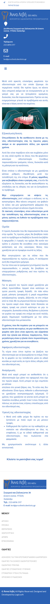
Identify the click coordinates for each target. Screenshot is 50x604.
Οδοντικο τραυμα (10, 565)
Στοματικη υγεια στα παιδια (15, 573)
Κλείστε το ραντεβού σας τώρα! (25, 459)
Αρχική (5, 521)
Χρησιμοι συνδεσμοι (12, 577)
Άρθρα (5, 537)
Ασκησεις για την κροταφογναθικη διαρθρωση (24, 557)
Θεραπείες (7, 529)
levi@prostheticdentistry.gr (15, 59)
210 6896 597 (9, 45)
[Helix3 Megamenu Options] (5, 68)
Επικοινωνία (8, 541)
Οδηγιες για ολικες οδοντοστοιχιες (19, 561)
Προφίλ (5, 525)
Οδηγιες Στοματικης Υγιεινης (16, 569)
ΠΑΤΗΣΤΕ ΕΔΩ (13, 5)
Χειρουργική (8, 533)
